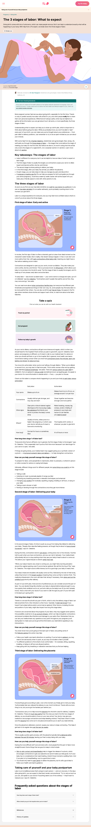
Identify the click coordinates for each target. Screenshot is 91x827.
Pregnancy (6, 14)
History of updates (45, 817)
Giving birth (14, 14)
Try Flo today (82, 4)
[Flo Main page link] (45, 3)
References (20, 810)
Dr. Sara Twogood (35, 92)
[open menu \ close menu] (3, 3)
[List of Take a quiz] (45, 326)
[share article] (86, 86)
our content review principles (24, 108)
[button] (45, 795)
